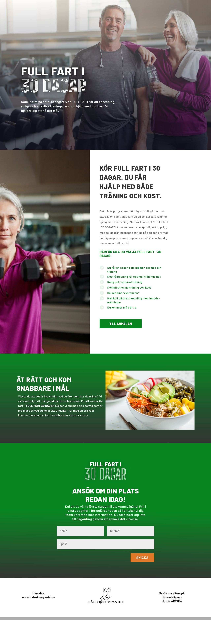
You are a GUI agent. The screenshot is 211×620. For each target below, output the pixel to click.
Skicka (142, 558)
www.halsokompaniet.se (38, 597)
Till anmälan (120, 324)
